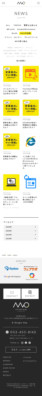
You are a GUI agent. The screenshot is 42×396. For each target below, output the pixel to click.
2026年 (9, 227)
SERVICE (7, 357)
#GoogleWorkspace (9, 50)
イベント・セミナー (13, 37)
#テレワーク (11, 56)
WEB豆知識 (25, 33)
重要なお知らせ (30, 25)
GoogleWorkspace (26, 29)
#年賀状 (16, 53)
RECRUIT (7, 375)
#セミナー (30, 56)
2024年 (9, 235)
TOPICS (17, 25)
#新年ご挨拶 (8, 53)
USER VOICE (9, 368)
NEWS (6, 372)
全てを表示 (21, 60)
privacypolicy (30, 361)
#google (23, 53)
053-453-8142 (23, 332)
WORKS (7, 361)
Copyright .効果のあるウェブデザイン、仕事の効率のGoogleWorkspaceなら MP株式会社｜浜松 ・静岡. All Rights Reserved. (21, 385)
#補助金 (10, 47)
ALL (8, 25)
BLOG (15, 33)
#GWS (20, 50)
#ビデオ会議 (21, 56)
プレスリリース (31, 37)
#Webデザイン (19, 47)
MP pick (11, 29)
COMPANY (8, 364)
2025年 (9, 231)
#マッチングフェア (30, 50)
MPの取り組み (21, 41)
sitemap (27, 357)
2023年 (9, 239)
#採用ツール (32, 53)
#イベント (29, 47)
